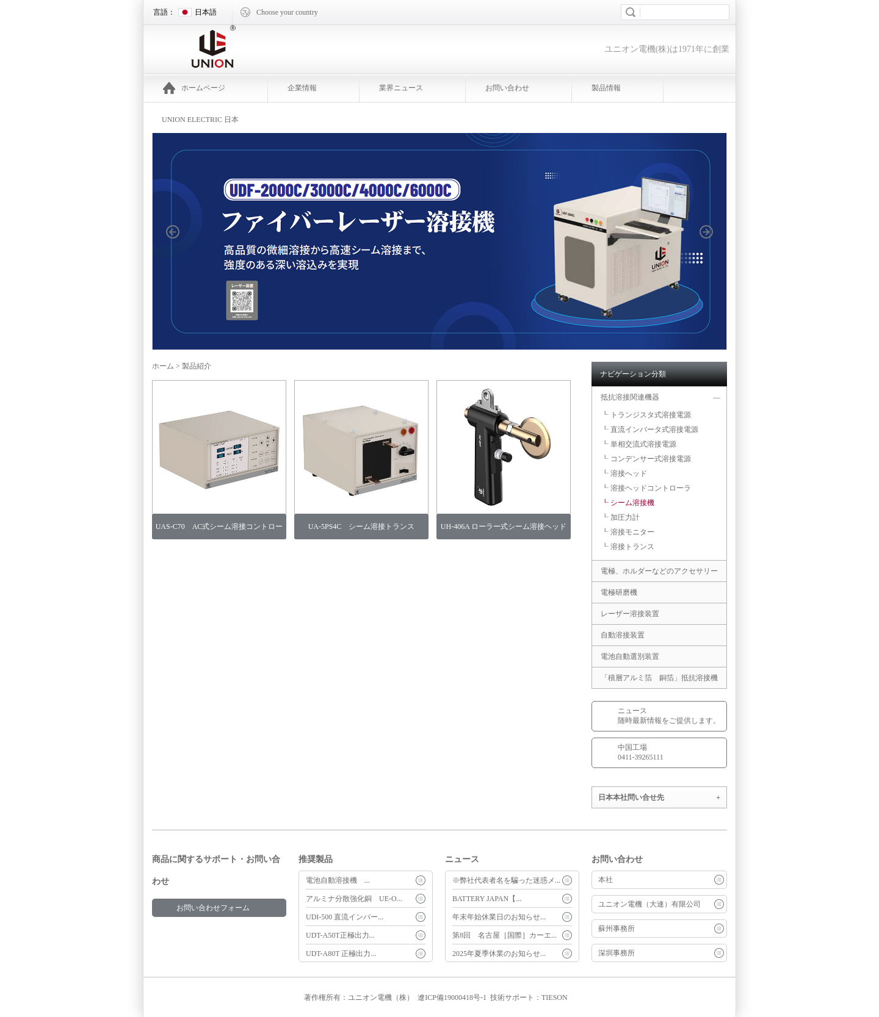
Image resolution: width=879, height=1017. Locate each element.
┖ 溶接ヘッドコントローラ (646, 488)
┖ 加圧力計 (620, 517)
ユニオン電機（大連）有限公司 (649, 904)
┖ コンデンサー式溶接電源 (646, 459)
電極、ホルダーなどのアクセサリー (659, 571)
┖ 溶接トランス (627, 546)
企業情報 (302, 88)
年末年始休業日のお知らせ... (499, 917)
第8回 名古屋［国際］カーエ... (504, 935)
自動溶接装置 (623, 635)
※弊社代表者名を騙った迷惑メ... (506, 880)
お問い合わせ (507, 88)
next (713, 250)
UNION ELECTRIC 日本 (200, 119)
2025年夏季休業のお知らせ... (499, 953)
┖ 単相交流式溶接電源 (638, 444)
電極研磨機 (623, 592)
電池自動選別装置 (630, 656)
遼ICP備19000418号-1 (452, 997)
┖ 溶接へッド (624, 473)
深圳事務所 (616, 953)
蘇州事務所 (616, 928)
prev (179, 250)
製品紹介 (196, 366)
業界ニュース (401, 88)
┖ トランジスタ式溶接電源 (646, 415)
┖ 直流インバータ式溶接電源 (649, 429)
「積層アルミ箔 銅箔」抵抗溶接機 (659, 678)
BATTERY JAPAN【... (486, 898)
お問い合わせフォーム (213, 908)
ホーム (163, 366)
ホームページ (194, 88)
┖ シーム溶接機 (627, 502)
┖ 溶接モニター (627, 532)
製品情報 (606, 88)
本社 (605, 879)
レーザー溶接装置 (630, 613)
